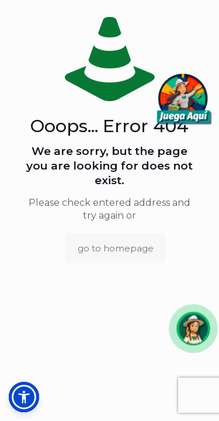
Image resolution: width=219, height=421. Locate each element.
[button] (193, 328)
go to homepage (116, 248)
